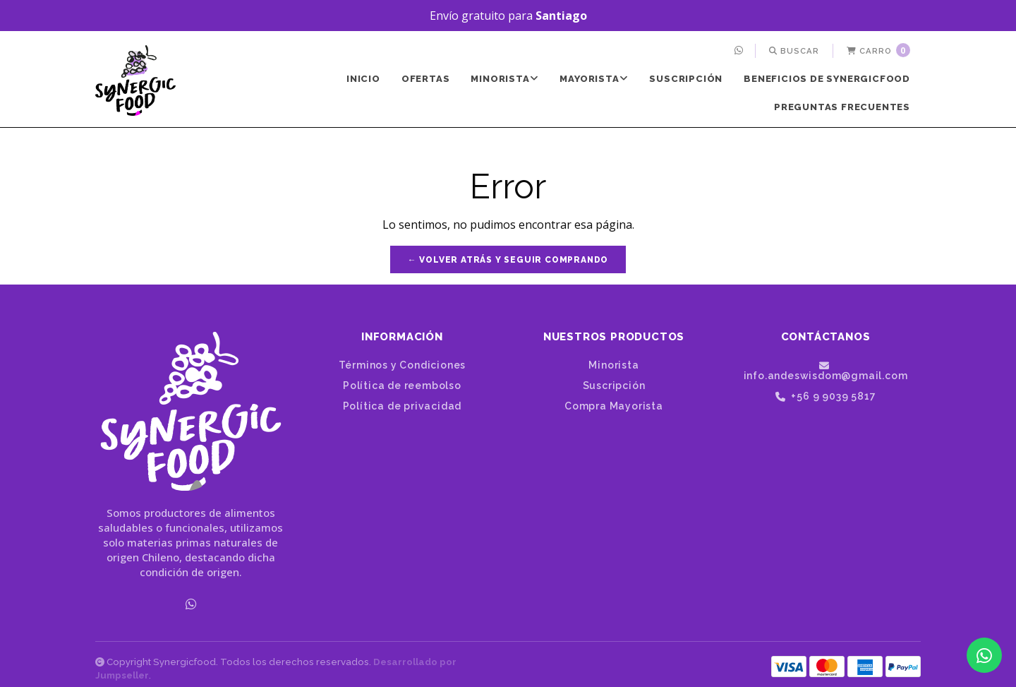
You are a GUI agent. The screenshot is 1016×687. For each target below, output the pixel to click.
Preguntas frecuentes (842, 107)
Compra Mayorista (613, 406)
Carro (878, 50)
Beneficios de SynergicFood (827, 78)
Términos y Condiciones (402, 365)
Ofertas (425, 78)
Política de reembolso (402, 385)
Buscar (794, 51)
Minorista (504, 78)
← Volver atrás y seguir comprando (508, 260)
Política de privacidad (402, 406)
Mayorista (594, 78)
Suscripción (685, 78)
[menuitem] (740, 51)
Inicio (363, 78)
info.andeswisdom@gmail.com (826, 371)
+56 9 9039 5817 (825, 396)
